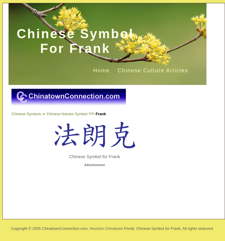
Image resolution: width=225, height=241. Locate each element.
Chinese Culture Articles (153, 70)
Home (101, 70)
